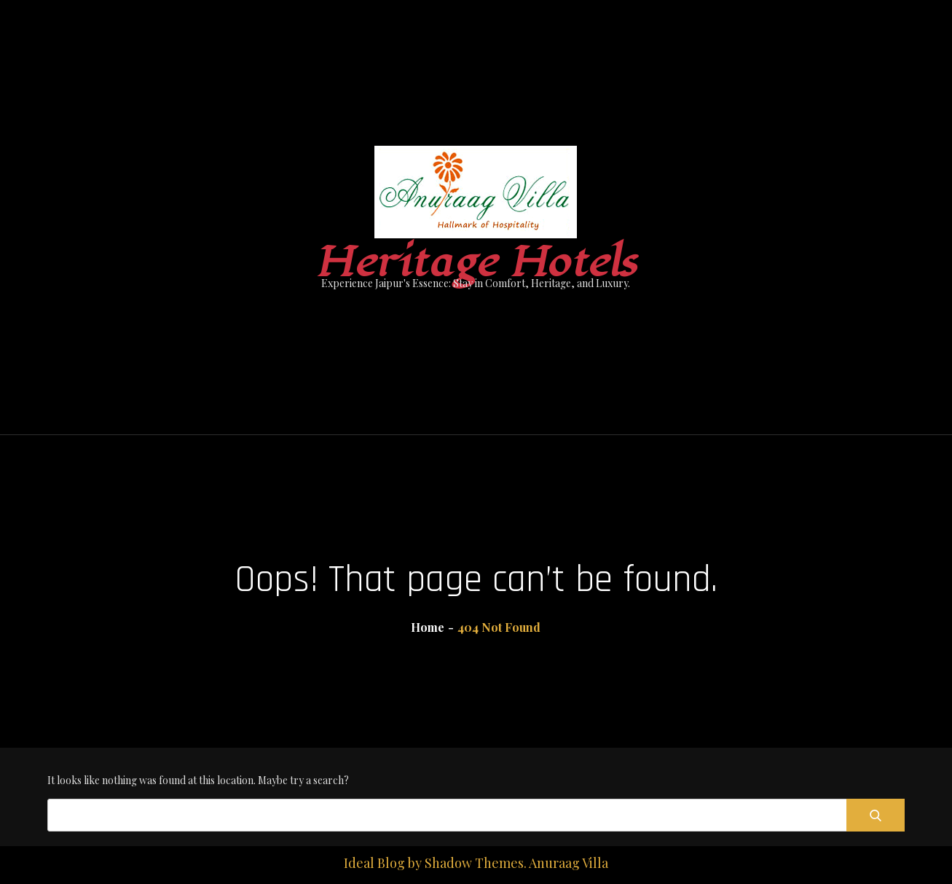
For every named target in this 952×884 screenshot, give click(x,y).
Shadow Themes (474, 863)
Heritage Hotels (476, 263)
